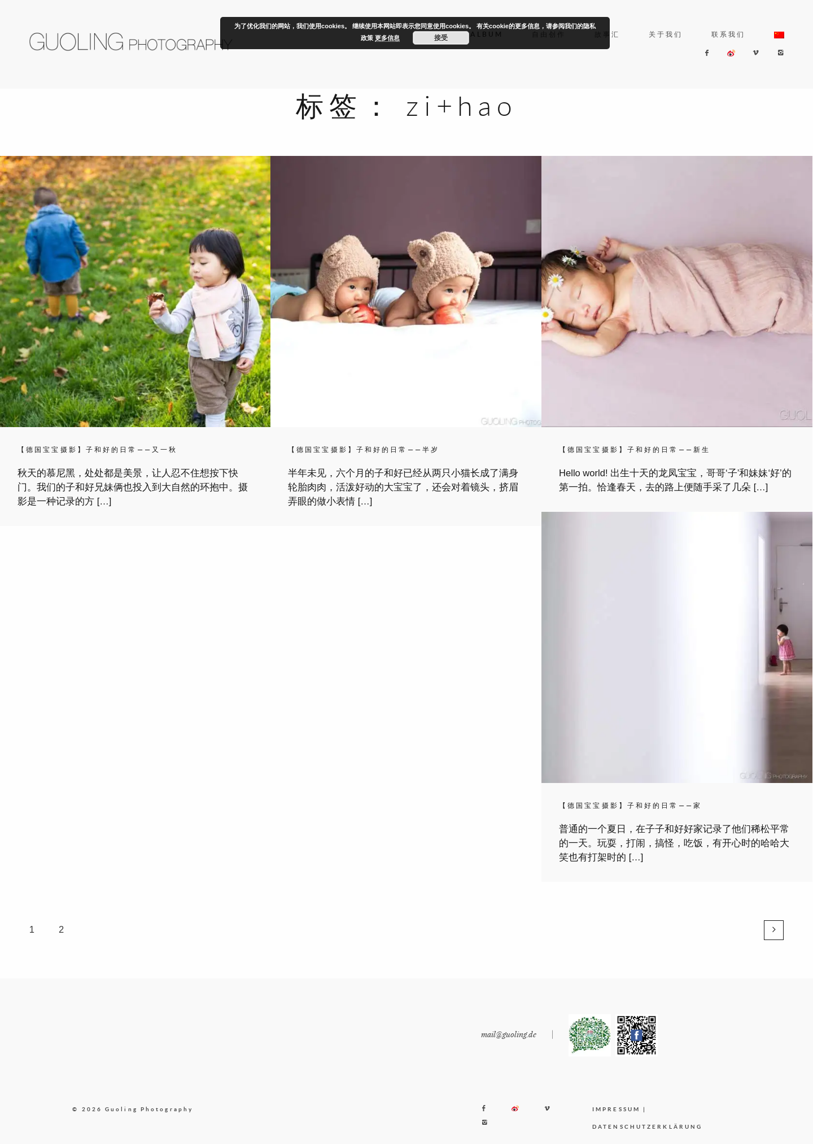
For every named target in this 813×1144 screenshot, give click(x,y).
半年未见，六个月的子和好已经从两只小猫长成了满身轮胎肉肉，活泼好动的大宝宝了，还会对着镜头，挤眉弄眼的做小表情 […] (403, 487)
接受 (441, 38)
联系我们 (728, 34)
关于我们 (666, 34)
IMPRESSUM (616, 1120)
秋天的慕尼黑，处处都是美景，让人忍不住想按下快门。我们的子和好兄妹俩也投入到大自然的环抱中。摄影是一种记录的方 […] (133, 487)
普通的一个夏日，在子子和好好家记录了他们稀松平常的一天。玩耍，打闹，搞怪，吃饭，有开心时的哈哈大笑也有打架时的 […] (674, 843)
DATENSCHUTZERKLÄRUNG (647, 1137)
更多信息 (387, 37)
